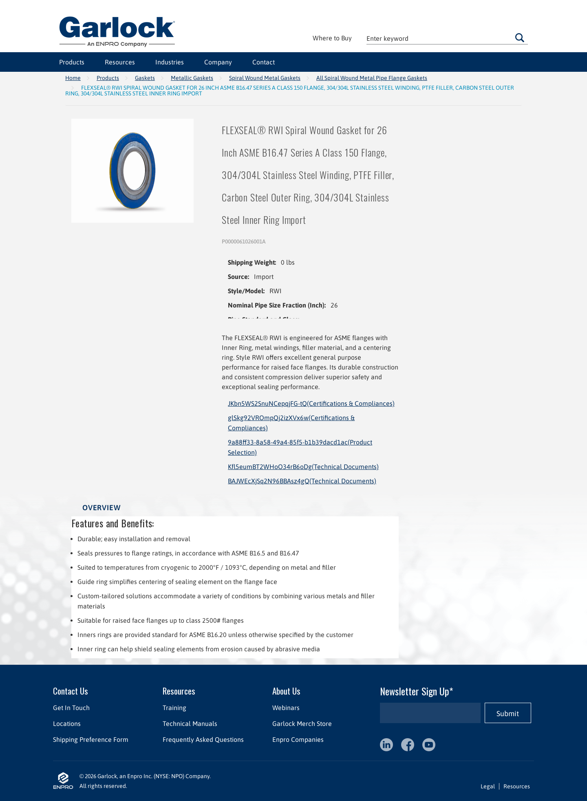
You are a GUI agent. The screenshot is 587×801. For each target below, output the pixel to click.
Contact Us (70, 690)
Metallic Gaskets (192, 78)
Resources (120, 62)
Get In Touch (71, 707)
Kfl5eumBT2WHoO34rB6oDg (303, 466)
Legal (488, 786)
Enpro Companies (298, 739)
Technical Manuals (190, 723)
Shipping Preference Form (90, 739)
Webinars (286, 707)
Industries (169, 62)
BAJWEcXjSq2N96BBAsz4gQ (302, 481)
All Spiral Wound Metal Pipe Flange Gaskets (371, 78)
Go (520, 37)
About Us (286, 690)
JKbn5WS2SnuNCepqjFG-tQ (311, 403)
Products (71, 62)
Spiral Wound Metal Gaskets (264, 78)
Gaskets (145, 78)
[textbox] (447, 38)
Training (174, 707)
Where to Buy (332, 38)
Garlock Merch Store (302, 723)
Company (218, 62)
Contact (263, 62)
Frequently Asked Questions (203, 739)
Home (73, 78)
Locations (67, 723)
